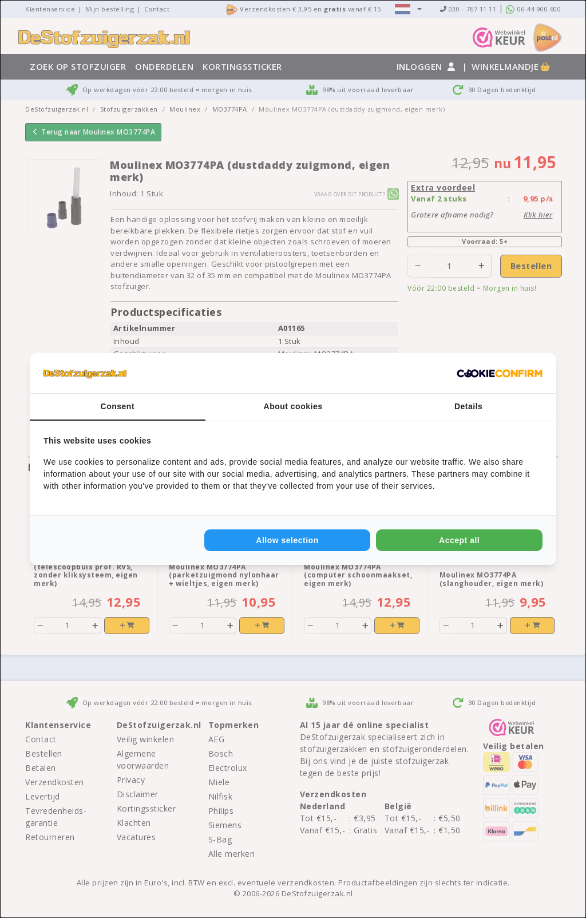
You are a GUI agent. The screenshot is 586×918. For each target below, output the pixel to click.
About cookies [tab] (293, 406)
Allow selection (287, 540)
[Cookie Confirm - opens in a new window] (500, 373)
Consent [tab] (118, 406)
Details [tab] (468, 406)
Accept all (459, 540)
